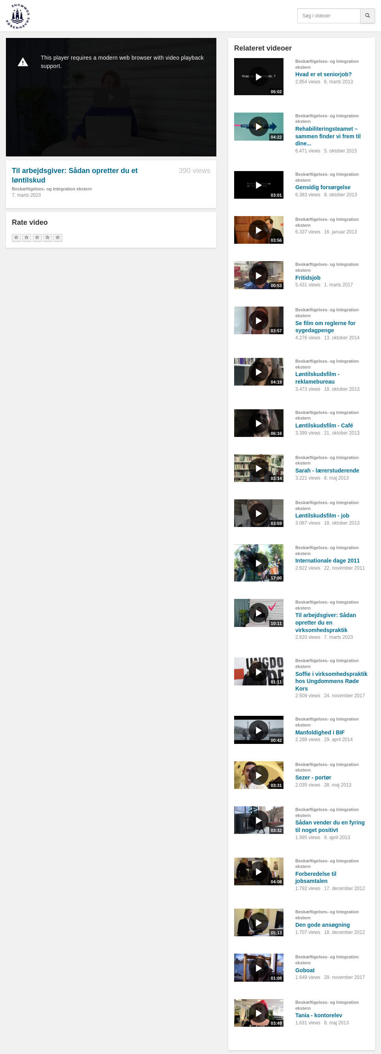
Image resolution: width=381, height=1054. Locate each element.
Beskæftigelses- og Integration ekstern (52, 188)
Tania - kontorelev (318, 1015)
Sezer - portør (313, 777)
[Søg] (367, 15)
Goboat (305, 970)
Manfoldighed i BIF (320, 732)
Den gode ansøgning (322, 925)
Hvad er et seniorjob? (323, 74)
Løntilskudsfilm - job (322, 515)
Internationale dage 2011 (327, 560)
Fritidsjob (308, 278)
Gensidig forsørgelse (323, 187)
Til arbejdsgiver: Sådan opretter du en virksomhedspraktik (325, 622)
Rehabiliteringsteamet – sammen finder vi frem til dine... (328, 136)
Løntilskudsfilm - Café (324, 425)
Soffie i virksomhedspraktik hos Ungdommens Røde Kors (331, 681)
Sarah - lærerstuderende (327, 470)
